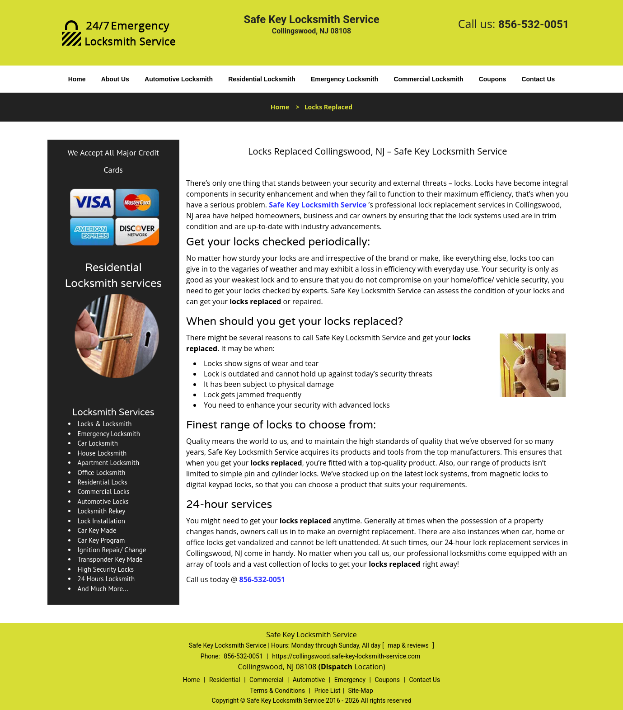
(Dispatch (336, 667)
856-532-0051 (533, 24)
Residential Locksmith (261, 79)
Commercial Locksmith (428, 79)
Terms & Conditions (277, 690)
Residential (224, 679)
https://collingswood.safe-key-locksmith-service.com (346, 656)
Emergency (349, 679)
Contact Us (538, 79)
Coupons (492, 79)
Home (77, 79)
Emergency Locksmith (344, 79)
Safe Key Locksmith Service (317, 205)
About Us (115, 79)
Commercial (266, 679)
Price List (327, 690)
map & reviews (409, 645)
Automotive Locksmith (179, 79)
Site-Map (360, 690)
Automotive (309, 679)
